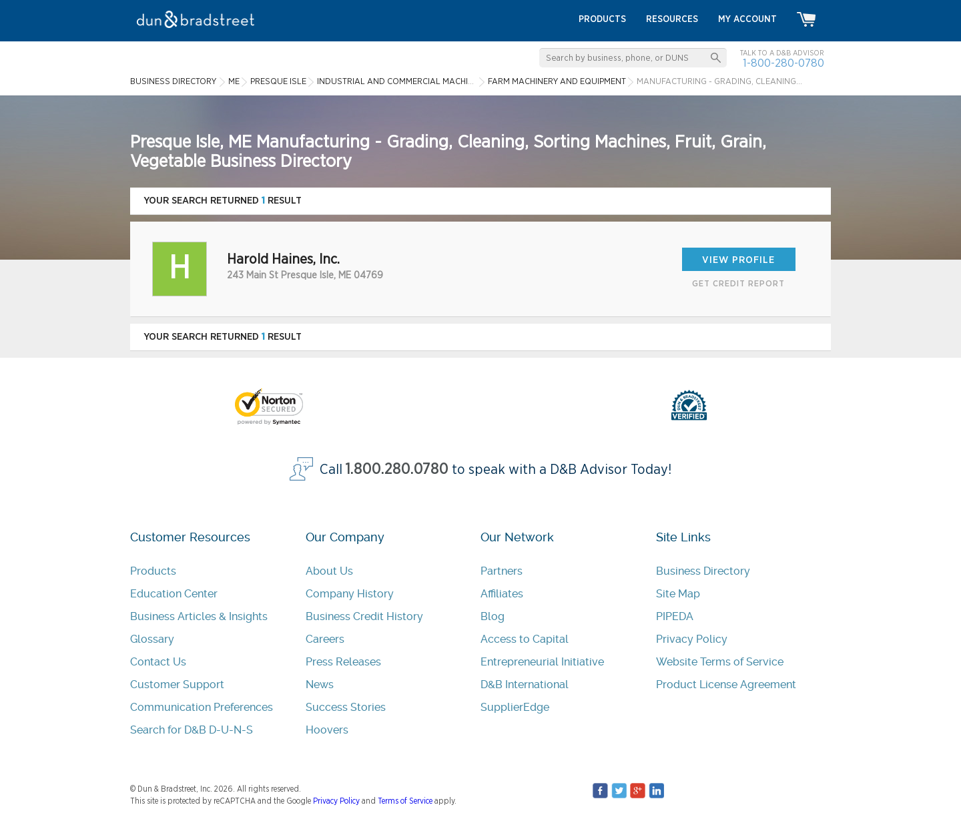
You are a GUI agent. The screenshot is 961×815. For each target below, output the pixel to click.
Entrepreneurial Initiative (542, 661)
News (320, 684)
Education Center (174, 593)
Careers (325, 639)
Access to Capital (524, 639)
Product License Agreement (726, 684)
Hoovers (327, 730)
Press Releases (343, 661)
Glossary (152, 639)
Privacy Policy (691, 639)
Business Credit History (364, 616)
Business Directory (703, 571)
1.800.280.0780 (397, 469)
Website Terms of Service (719, 661)
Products (153, 571)
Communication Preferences (201, 707)
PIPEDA (674, 616)
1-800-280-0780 (783, 63)
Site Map (678, 593)
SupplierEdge (514, 707)
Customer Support (177, 684)
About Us (329, 571)
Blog (492, 616)
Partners (501, 571)
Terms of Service (405, 801)
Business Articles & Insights (199, 616)
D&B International (524, 684)
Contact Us (158, 661)
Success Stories (346, 707)
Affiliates (501, 593)
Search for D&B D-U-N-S (191, 730)
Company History (350, 593)
